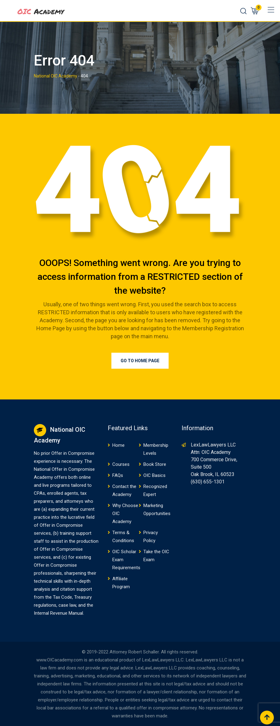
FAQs (117, 475)
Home (118, 445)
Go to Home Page (140, 360)
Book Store (154, 464)
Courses (121, 464)
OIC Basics (154, 475)
